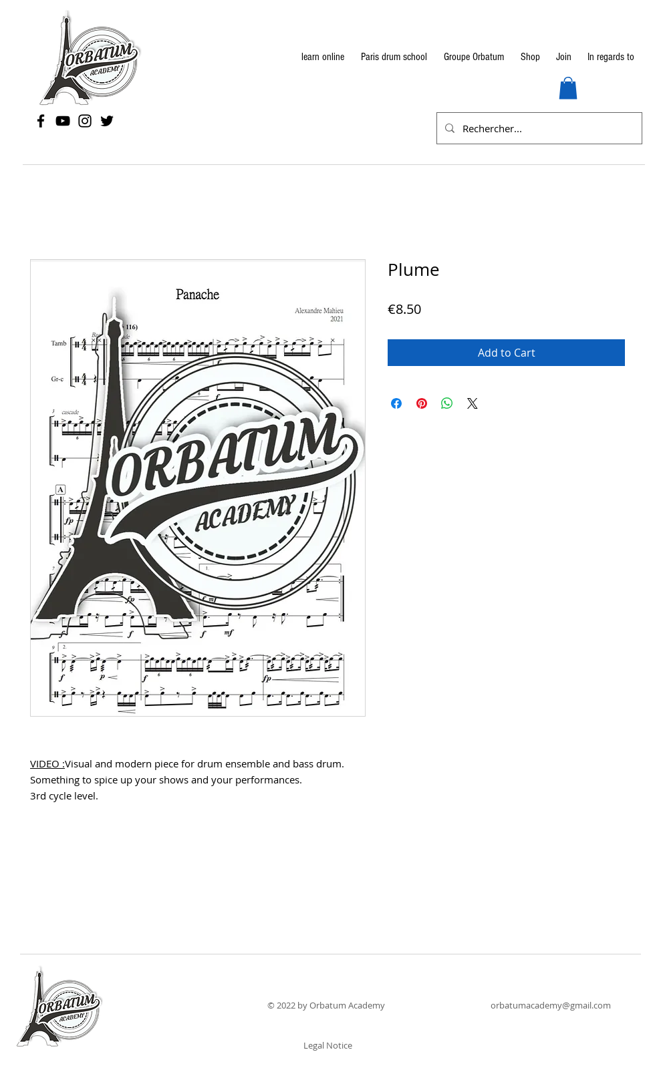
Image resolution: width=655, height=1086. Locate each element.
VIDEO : (47, 763)
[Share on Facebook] (396, 403)
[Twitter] (107, 121)
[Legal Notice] (327, 1045)
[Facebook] (40, 121)
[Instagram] (85, 121)
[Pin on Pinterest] (422, 403)
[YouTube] (63, 121)
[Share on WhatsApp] (447, 403)
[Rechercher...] (538, 128)
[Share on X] (473, 403)
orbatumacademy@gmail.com (551, 1005)
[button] (568, 88)
